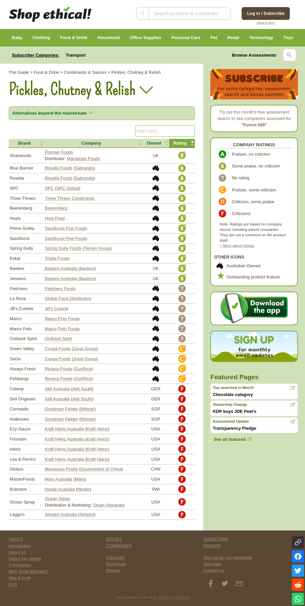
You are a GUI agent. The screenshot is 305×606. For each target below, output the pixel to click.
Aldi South (82, 388)
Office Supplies (145, 37)
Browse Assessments (254, 55)
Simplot (87, 514)
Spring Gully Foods (63, 248)
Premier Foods (59, 152)
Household (108, 37)
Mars (79, 479)
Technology (261, 37)
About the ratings (25, 558)
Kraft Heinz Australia (65, 428)
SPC (49, 188)
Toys (288, 37)
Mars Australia (58, 479)
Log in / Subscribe (265, 13)
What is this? (265, 23)
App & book (20, 577)
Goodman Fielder (61, 409)
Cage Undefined (174, 597)
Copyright (115, 557)
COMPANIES (119, 545)
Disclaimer (116, 564)
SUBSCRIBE (215, 539)
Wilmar (87, 409)
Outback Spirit (58, 338)
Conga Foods (58, 348)
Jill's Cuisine (56, 308)
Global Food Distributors (68, 298)
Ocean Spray (57, 498)
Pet (214, 37)
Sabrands (84, 168)
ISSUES (114, 539)
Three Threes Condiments (70, 198)
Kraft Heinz (97, 428)
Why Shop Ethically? (28, 571)
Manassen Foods (83, 158)
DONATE (212, 545)
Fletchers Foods (60, 288)
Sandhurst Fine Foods (66, 228)
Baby (17, 37)
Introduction (20, 545)
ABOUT (16, 539)
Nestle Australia (60, 489)
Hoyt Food (55, 218)
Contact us (213, 570)
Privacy (113, 570)
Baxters (87, 268)
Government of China (101, 469)
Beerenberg (56, 208)
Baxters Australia (62, 268)
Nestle (84, 489)
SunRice (83, 368)
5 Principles (20, 565)
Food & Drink (73, 37)
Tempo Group (97, 248)
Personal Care (186, 37)
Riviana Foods (58, 368)
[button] (26, 143)
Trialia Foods (57, 258)
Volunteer (212, 564)
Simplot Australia (61, 514)
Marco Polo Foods (62, 318)
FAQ (13, 584)
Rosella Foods (58, 168)
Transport (76, 55)
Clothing (41, 37)
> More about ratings (237, 246)
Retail (233, 37)
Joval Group (85, 348)
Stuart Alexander (109, 505)
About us (17, 552)
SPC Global (67, 188)
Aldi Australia (57, 388)
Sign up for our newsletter (227, 557)
